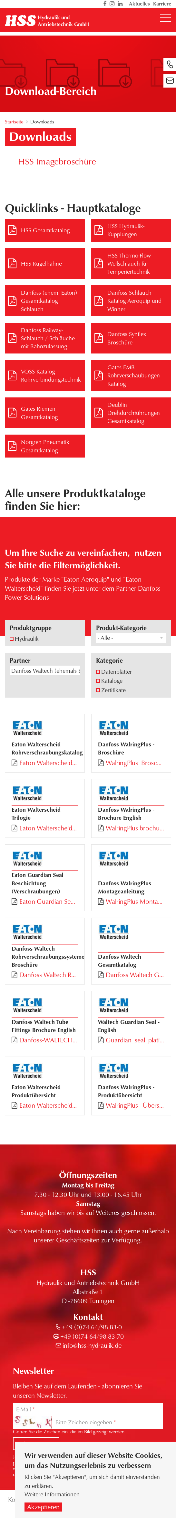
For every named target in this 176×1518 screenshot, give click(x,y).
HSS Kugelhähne (41, 263)
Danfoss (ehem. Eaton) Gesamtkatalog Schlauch (49, 300)
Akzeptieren (43, 1508)
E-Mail (23, 1409)
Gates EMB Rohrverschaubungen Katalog (133, 375)
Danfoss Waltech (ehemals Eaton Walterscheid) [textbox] (45, 670)
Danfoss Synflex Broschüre (126, 338)
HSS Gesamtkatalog (45, 230)
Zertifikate (113, 690)
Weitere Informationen (52, 1496)
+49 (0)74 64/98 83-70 (92, 1336)
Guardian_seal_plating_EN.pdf (135, 1040)
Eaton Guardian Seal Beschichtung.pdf (48, 901)
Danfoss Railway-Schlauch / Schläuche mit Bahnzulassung (48, 338)
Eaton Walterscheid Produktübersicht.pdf (48, 1105)
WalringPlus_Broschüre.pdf (135, 762)
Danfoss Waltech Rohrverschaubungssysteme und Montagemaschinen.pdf (48, 974)
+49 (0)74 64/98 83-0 (92, 1327)
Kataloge (111, 680)
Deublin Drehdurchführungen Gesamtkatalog (133, 412)
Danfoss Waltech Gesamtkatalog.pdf (135, 974)
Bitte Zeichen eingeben (83, 1422)
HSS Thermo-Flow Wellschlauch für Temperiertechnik (129, 263)
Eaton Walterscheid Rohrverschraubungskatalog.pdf (48, 762)
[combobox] (131, 638)
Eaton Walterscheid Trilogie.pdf (48, 828)
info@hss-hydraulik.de (92, 1345)
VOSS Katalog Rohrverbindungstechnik (51, 375)
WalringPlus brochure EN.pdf (135, 828)
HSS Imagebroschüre (57, 161)
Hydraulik (27, 638)
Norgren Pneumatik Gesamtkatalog (45, 445)
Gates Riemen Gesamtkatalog (39, 412)
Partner (20, 660)
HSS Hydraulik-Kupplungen (125, 230)
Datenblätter (116, 671)
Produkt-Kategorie (121, 627)
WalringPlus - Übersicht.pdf (135, 1105)
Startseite (14, 121)
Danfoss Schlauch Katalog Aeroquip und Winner (134, 300)
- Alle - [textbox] (105, 637)
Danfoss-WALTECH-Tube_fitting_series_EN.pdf (48, 1040)
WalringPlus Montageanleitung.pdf (135, 901)
